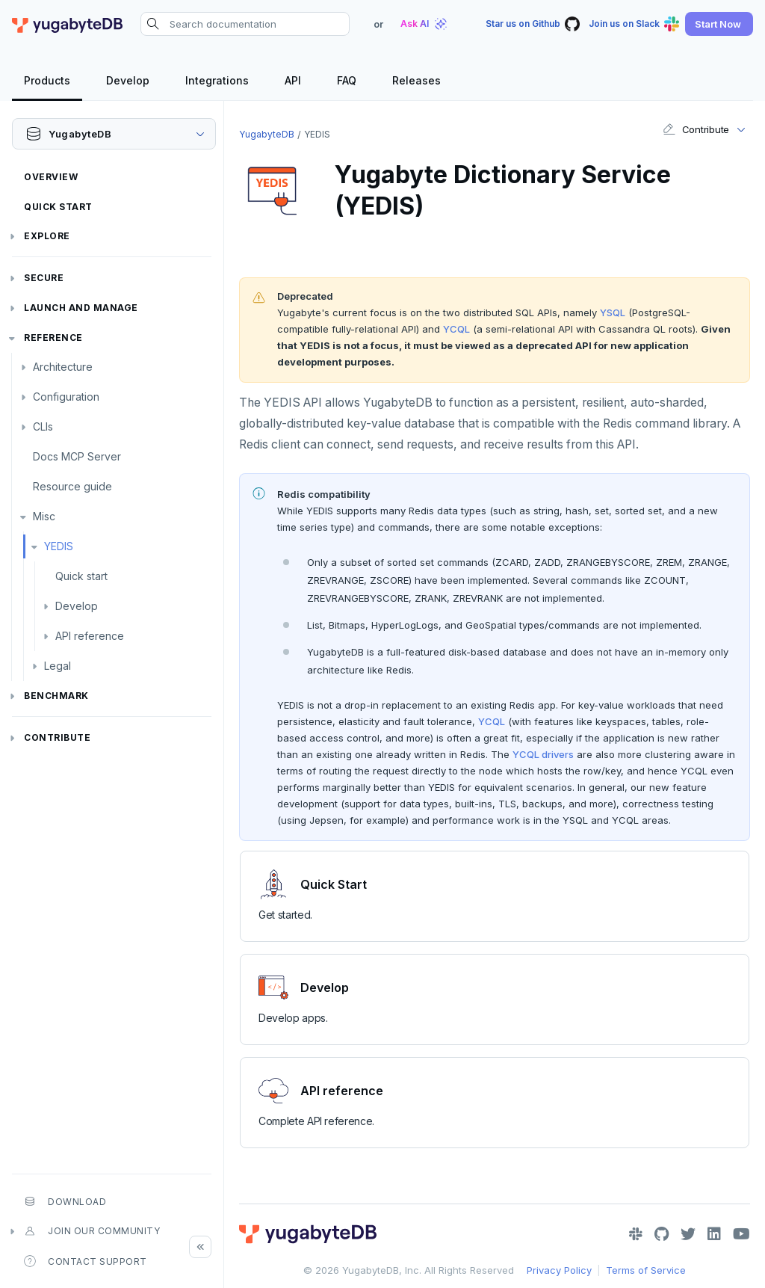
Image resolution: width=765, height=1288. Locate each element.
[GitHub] (661, 1234)
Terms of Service (646, 1270)
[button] (719, 24)
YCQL (456, 329)
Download (65, 1201)
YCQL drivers (543, 754)
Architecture (63, 366)
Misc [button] (44, 516)
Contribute (57, 737)
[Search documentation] (245, 24)
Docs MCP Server (77, 456)
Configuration (66, 396)
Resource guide (72, 486)
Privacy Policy (559, 1270)
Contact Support (85, 1261)
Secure (44, 277)
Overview (51, 176)
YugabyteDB (266, 134)
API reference (89, 635)
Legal (57, 665)
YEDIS (58, 546)
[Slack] (635, 1234)
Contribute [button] (696, 129)
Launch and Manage (81, 307)
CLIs (43, 426)
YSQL (612, 312)
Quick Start (58, 206)
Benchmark (56, 695)
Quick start (81, 576)
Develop (76, 606)
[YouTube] (741, 1234)
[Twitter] (688, 1234)
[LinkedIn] (714, 1234)
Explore (47, 235)
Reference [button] (53, 337)
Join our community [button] (92, 1231)
